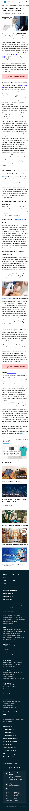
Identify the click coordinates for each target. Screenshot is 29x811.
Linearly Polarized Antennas (9, 649)
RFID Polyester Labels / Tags (9, 609)
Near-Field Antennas (7, 647)
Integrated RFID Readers (19, 631)
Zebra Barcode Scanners (8, 697)
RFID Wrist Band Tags (7, 617)
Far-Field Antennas (17, 645)
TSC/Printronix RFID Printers (9, 719)
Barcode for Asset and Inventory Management (15, 544)
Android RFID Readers (7, 637)
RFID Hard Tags (19, 609)
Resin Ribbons (6, 684)
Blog (7, 5)
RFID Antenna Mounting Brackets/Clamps (11, 654)
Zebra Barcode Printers (8, 672)
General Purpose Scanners (8, 705)
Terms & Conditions (16, 796)
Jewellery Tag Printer (7, 721)
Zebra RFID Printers (20, 719)
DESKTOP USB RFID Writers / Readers (11, 633)
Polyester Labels (17, 662)
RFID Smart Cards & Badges (19, 619)
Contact (16, 800)
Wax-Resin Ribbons (7, 686)
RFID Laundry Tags (20, 613)
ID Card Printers (21, 678)
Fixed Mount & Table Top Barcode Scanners (12, 701)
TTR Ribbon (15, 686)
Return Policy (17, 792)
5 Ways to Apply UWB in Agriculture (11, 481)
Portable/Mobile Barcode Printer (9, 678)
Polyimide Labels (16, 664)
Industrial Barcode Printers (8, 676)
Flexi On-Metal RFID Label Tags (9, 621)
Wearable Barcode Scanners (9, 695)
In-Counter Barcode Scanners (9, 703)
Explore (8, 794)
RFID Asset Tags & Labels (8, 603)
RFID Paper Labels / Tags (8, 607)
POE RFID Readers (16, 635)
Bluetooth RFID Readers (19, 637)
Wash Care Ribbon (7, 688)
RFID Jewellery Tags (18, 617)
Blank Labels (12, 666)
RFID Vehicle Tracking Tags (8, 613)
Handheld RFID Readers (8, 631)
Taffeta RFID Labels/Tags (8, 623)
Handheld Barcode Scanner (8, 699)
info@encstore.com (13, 784)
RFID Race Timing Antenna (18, 647)
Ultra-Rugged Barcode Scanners (9, 707)
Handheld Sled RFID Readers (9, 639)
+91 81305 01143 (13, 788)
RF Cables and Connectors (19, 656)
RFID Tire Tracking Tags (8, 611)
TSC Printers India (18, 672)
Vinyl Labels (5, 666)
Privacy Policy (22, 433)
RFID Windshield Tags (7, 619)
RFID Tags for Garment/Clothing (9, 601)
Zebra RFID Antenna (7, 645)
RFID (23, 13)
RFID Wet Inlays (19, 605)
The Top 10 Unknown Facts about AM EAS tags (15, 525)
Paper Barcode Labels (7, 662)
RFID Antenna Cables (7, 656)
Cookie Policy (9, 800)
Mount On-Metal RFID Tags (8, 605)
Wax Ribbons (13, 684)
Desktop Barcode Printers (8, 674)
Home (2, 5)
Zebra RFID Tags (18, 603)
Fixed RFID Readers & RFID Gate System (11, 629)
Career (15, 798)
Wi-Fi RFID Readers (7, 635)
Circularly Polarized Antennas (9, 652)
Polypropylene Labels (7, 664)
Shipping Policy (17, 794)
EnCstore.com (14, 806)
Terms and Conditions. (6, 435)
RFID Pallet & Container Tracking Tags (11, 615)
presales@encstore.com (14, 785)
